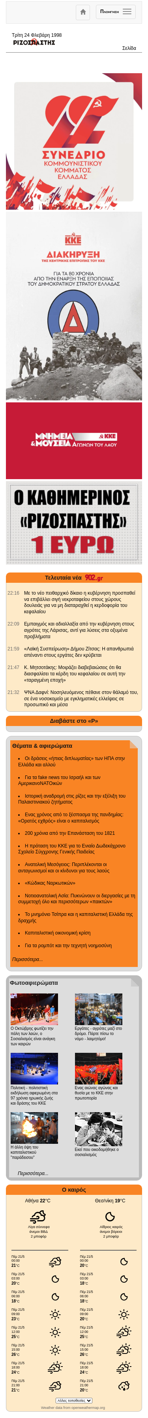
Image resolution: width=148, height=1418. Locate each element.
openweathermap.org (88, 1408)
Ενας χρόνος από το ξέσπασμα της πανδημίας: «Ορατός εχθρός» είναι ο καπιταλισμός (71, 818)
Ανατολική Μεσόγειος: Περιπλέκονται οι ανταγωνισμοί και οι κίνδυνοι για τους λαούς (63, 868)
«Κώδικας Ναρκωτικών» (50, 883)
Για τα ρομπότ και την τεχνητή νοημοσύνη (68, 945)
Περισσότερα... (27, 959)
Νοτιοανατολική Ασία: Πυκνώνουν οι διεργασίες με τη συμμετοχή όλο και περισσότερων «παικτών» (76, 899)
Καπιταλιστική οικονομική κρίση (57, 933)
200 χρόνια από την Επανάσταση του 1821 (70, 833)
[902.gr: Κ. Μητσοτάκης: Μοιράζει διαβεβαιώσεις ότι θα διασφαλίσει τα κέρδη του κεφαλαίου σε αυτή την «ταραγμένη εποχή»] (13, 667)
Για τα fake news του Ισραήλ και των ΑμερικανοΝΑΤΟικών (59, 781)
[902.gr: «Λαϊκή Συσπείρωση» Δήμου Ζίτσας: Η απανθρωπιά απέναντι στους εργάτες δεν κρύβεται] (13, 649)
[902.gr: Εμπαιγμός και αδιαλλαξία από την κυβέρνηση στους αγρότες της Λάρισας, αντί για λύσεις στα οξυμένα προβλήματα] (13, 624)
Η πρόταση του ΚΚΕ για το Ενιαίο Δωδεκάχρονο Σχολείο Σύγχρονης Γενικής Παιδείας (72, 849)
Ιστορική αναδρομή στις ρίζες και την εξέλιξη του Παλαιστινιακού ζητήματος (72, 799)
